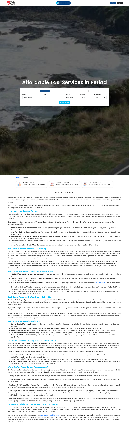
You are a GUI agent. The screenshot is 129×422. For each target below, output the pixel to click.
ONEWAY (53, 91)
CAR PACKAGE (83, 91)
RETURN (82, 95)
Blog (113, 3)
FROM (24, 95)
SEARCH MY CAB (64, 102)
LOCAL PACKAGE (62, 91)
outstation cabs (21, 258)
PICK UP (68, 95)
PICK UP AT (97, 95)
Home (18, 178)
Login (119, 3)
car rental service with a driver (49, 415)
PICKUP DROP (73, 91)
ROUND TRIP (45, 91)
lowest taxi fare (100, 282)
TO (45, 95)
